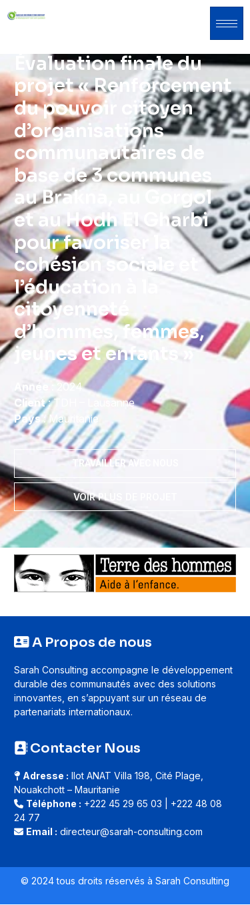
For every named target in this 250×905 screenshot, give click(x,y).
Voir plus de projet (125, 496)
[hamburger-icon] (226, 23)
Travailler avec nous (125, 463)
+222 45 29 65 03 (123, 803)
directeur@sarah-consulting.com (131, 831)
